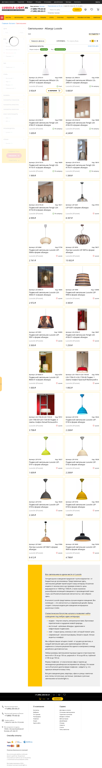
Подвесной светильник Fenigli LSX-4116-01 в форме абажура (43, 166)
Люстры (9, 46)
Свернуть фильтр (37, 41)
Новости (62, 725)
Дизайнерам (58, 2)
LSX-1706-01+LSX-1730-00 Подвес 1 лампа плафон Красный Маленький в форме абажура (82, 378)
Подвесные (10, 67)
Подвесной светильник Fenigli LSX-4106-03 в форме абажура (80, 124)
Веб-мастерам (64, 719)
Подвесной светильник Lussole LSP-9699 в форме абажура (81, 548)
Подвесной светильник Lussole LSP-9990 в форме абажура (81, 293)
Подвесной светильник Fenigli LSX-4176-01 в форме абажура (80, 166)
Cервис (63, 706)
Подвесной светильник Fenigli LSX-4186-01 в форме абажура (43, 124)
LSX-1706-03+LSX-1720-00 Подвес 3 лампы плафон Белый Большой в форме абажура (43, 421)
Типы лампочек (64, 729)
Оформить (57, 699)
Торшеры (10, 56)
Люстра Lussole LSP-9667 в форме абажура (43, 548)
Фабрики (36, 712)
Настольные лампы (12, 49)
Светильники (60, 49)
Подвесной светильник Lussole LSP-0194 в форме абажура (81, 505)
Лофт (8, 81)
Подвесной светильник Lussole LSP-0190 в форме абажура (81, 421)
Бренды (68, 2)
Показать (14, 156)
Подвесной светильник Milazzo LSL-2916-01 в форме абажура (44, 81)
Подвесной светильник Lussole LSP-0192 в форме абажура (81, 463)
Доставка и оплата (8, 2)
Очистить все (93, 46)
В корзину (54, 91)
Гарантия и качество (66, 714)
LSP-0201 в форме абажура (77, 207)
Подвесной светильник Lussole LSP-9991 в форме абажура (44, 336)
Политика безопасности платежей (17, 750)
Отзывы (38, 2)
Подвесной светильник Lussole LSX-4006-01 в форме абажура (44, 293)
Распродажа (37, 716)
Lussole (9, 132)
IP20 (8, 118)
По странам (36, 714)
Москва (41, 6)
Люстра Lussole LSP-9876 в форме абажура (80, 251)
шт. (42, 699)
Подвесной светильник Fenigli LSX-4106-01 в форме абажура (80, 336)
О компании (38, 706)
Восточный (10, 78)
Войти (98, 2)
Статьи (62, 727)
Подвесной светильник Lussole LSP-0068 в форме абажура (44, 251)
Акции (35, 721)
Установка (47, 2)
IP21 (8, 121)
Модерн (9, 85)
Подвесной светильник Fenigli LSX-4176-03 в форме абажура (43, 208)
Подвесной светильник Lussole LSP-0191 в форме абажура (44, 463)
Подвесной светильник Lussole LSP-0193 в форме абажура (44, 505)
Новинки (36, 719)
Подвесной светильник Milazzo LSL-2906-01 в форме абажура (81, 81)
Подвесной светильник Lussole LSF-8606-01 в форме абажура (44, 378)
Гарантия (21, 2)
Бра (8, 43)
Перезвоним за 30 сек (55, 6)
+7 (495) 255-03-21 (37, 11)
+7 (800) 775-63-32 (37, 9)
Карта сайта (36, 723)
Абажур (44, 49)
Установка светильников (67, 712)
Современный (11, 88)
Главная (5, 23)
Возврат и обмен (65, 716)
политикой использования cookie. (18, 759)
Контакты (77, 2)
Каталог (2, 17)
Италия (9, 143)
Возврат (30, 2)
